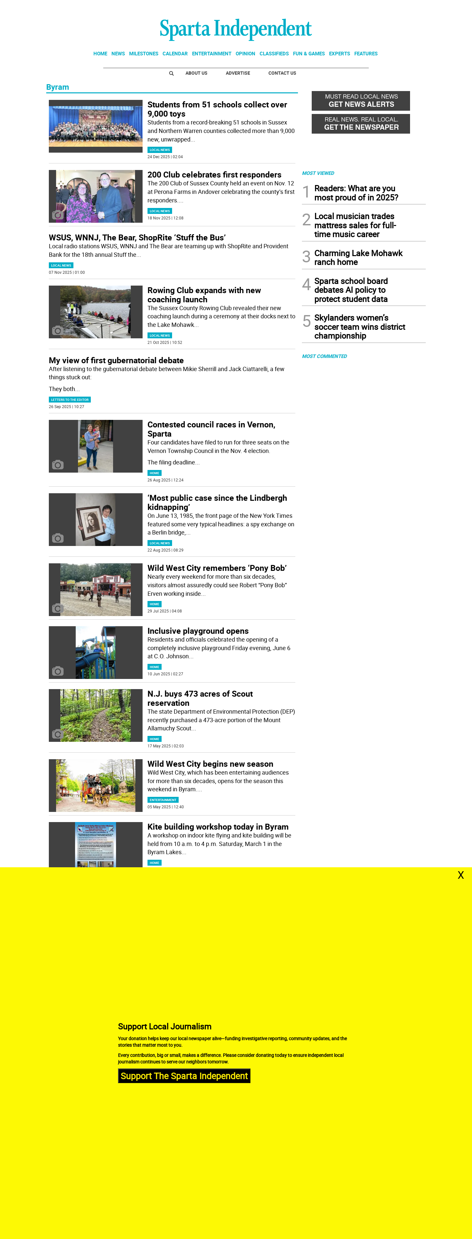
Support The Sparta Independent (184, 1075)
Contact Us (282, 73)
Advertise (238, 73)
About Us (196, 73)
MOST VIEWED (318, 173)
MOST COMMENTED (324, 356)
